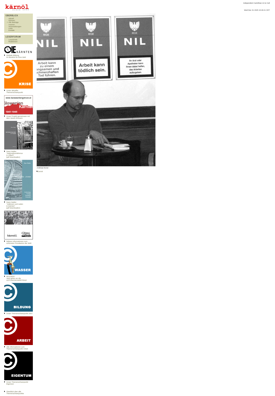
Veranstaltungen (14, 26)
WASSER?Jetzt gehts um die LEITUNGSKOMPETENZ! (16, 278)
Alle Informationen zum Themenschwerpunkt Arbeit (17, 348)
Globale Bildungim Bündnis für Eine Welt (16, 56)
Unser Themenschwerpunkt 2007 (19, 313)
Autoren (11, 25)
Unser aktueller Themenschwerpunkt (14, 91)
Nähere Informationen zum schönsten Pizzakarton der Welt (18, 242)
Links (10, 28)
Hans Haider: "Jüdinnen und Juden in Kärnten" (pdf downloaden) (14, 205)
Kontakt (11, 30)
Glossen (11, 20)
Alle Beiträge (13, 22)
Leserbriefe (12, 40)
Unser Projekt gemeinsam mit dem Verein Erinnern (18, 117)
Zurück (40, 171)
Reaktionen (12, 42)
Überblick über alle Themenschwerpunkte (15, 392)
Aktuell (11, 18)
